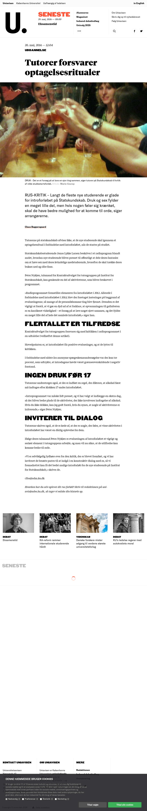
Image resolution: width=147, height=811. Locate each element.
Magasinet (82, 16)
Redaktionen (83, 770)
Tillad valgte (92, 804)
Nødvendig (14, 799)
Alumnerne (82, 12)
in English (139, 3)
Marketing (63, 799)
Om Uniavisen (119, 12)
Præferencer (31, 799)
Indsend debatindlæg (87, 21)
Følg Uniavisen (119, 21)
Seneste (54, 14)
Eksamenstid (47, 24)
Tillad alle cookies (124, 804)
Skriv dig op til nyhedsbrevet (126, 16)
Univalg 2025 (83, 25)
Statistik (48, 799)
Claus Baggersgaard (35, 226)
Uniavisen (8, 3)
